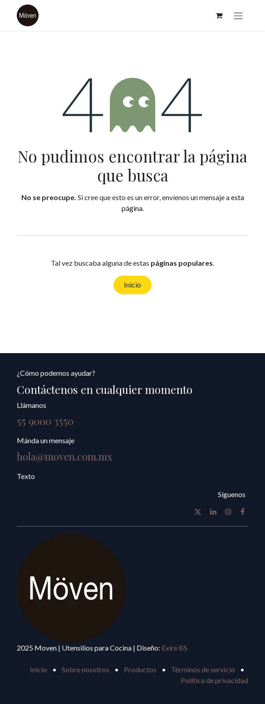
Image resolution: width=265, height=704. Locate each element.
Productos (140, 669)
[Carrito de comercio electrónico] (218, 15)
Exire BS (174, 647)
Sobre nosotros (85, 669)
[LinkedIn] (213, 511)
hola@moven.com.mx (64, 456)
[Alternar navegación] (238, 15)
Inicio (132, 284)
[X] (198, 511)
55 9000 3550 (45, 421)
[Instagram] (228, 511)
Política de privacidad (214, 680)
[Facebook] (242, 511)
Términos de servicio (203, 669)
